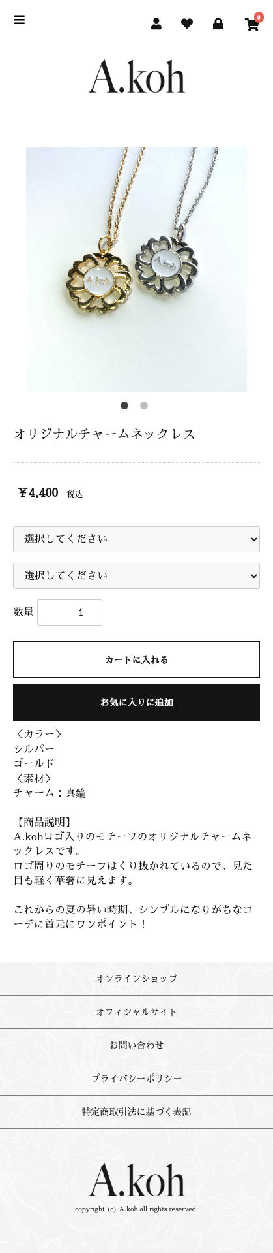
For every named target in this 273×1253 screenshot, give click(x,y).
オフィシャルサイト (137, 1012)
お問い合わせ (136, 1045)
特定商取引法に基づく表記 (137, 1112)
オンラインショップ (137, 978)
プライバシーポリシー (136, 1078)
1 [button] (127, 408)
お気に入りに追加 (136, 702)
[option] (136, 269)
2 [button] (146, 408)
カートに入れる (137, 660)
